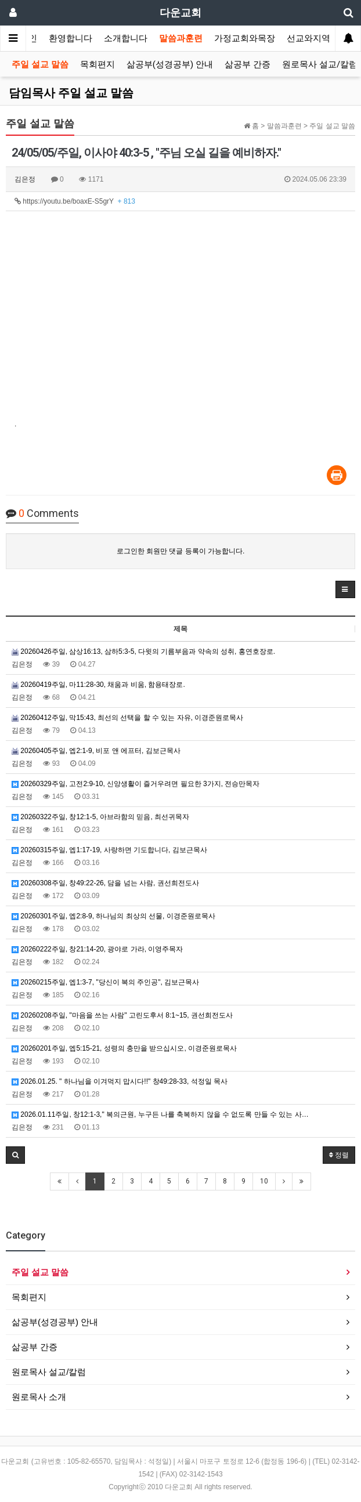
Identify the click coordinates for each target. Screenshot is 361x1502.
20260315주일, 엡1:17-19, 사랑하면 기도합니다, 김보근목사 (109, 850)
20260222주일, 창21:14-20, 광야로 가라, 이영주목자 (97, 949)
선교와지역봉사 (317, 38)
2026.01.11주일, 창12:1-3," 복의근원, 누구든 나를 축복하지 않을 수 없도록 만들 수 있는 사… (160, 1114)
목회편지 (97, 64)
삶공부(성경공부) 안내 (170, 64)
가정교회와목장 (244, 38)
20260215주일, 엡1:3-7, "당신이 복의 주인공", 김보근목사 (105, 982)
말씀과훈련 (181, 38)
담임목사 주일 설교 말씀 (71, 93)
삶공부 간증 (247, 64)
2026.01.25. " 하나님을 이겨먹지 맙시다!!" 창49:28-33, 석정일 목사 (120, 1081)
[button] (345, 589)
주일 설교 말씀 (40, 64)
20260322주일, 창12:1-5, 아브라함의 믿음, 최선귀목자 (100, 817)
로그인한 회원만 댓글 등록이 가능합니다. (181, 551)
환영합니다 (70, 38)
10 (264, 1181)
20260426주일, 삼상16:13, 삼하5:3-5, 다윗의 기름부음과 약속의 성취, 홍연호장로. (143, 651)
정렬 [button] (339, 1155)
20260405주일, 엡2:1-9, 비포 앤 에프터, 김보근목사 (96, 751)
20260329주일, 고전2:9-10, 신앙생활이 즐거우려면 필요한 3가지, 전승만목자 (135, 784)
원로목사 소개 (39, 1397)
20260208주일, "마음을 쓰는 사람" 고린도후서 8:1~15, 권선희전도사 (122, 1015)
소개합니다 (125, 38)
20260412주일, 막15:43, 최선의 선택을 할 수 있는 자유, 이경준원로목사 (127, 718)
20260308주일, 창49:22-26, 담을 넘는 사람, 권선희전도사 (105, 883)
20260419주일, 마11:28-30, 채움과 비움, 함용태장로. (98, 685)
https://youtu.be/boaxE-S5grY (75, 201)
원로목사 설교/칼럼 (320, 64)
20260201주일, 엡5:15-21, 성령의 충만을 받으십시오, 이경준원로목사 (124, 1048)
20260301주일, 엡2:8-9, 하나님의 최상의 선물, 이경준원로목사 (113, 916)
